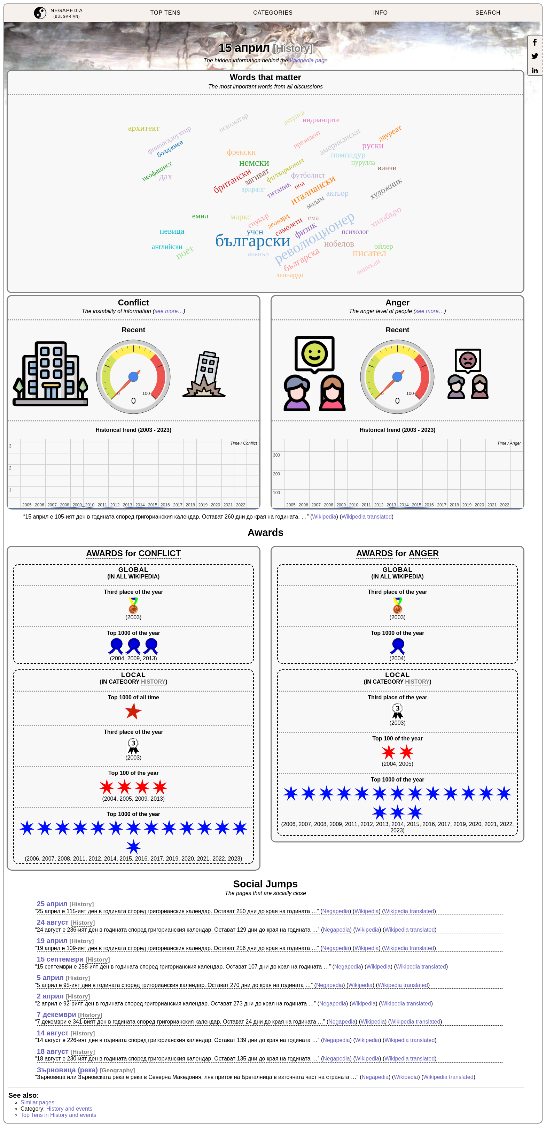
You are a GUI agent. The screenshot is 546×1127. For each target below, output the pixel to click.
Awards (266, 532)
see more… (169, 311)
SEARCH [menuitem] (488, 13)
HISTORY (153, 682)
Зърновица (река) (67, 1070)
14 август (53, 1033)
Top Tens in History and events (58, 1115)
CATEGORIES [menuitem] (273, 13)
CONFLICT (160, 553)
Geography (117, 1070)
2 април (50, 996)
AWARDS (104, 553)
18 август (53, 1051)
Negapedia (335, 911)
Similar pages (37, 1102)
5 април (50, 977)
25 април (52, 904)
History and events (69, 1109)
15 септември (60, 959)
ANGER (424, 553)
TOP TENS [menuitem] (165, 13)
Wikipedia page (309, 60)
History (292, 48)
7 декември (56, 1014)
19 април (52, 941)
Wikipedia (324, 517)
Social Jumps (265, 883)
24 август (53, 922)
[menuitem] (58, 13)
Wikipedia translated (367, 517)
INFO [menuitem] (380, 13)
